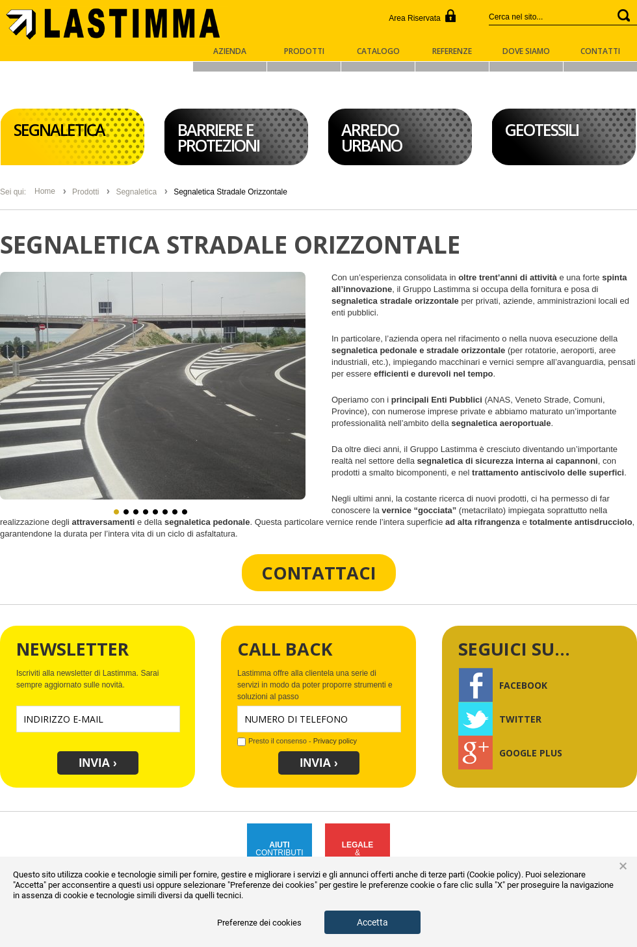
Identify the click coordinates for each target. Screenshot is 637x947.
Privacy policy (334, 741)
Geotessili (541, 129)
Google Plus (510, 752)
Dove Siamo (526, 52)
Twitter (499, 718)
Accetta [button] (372, 922)
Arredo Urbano (371, 137)
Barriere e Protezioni (218, 137)
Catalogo (378, 52)
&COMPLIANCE (357, 852)
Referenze (452, 52)
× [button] (623, 866)
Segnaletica (59, 129)
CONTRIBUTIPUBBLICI (279, 852)
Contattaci (318, 573)
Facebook (502, 684)
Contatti (600, 52)
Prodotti (304, 52)
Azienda (229, 52)
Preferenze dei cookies (259, 922)
